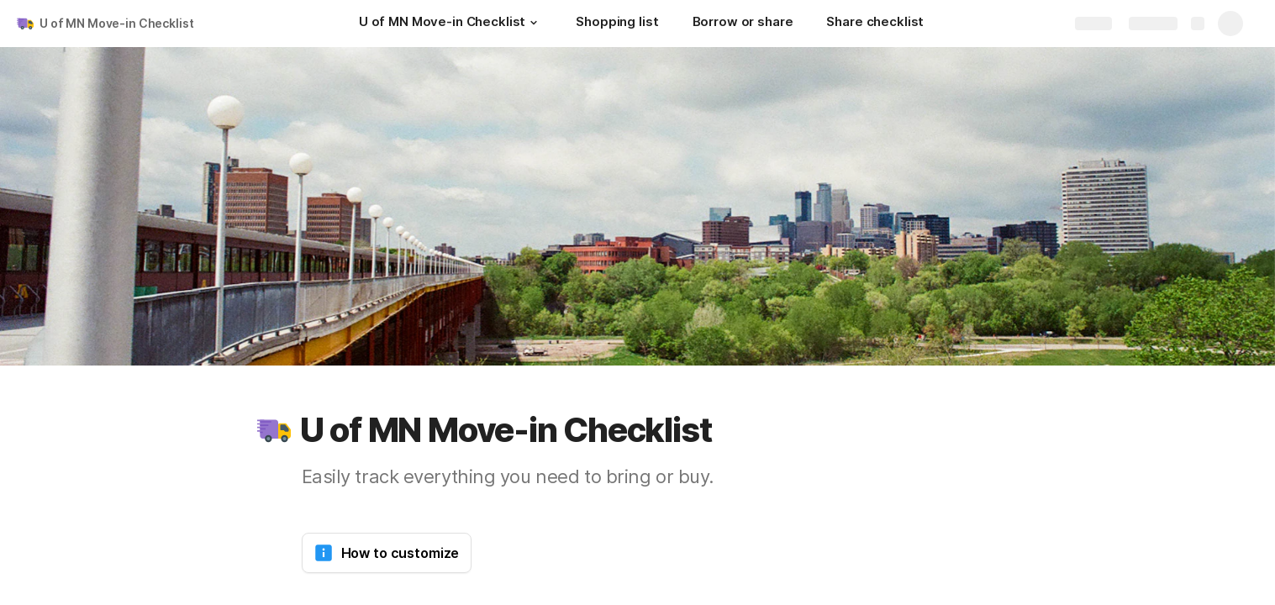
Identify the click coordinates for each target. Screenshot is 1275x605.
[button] (533, 22)
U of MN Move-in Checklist (117, 23)
